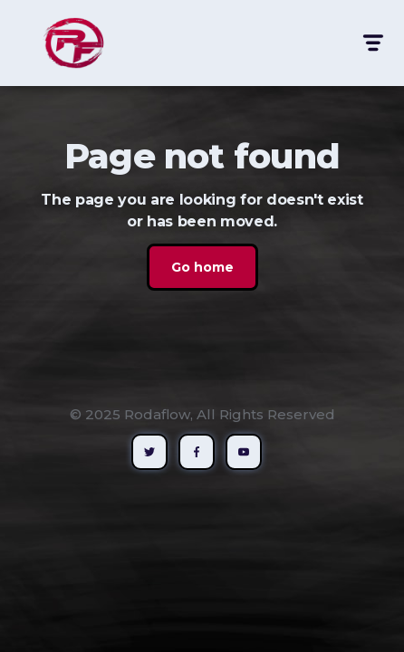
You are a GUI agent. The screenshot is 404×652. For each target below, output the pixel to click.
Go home (202, 267)
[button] (371, 43)
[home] (68, 43)
